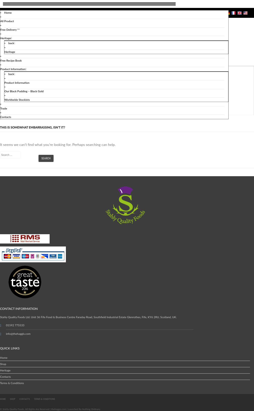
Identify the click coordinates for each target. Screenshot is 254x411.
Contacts (5, 117)
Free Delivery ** (10, 29)
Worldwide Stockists (17, 99)
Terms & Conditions (12, 383)
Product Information (12, 69)
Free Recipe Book (11, 60)
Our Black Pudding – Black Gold (24, 91)
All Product (7, 21)
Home (8, 12)
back (11, 43)
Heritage (5, 38)
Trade (3, 108)
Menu (5, 4)
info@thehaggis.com (18, 333)
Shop (3, 364)
